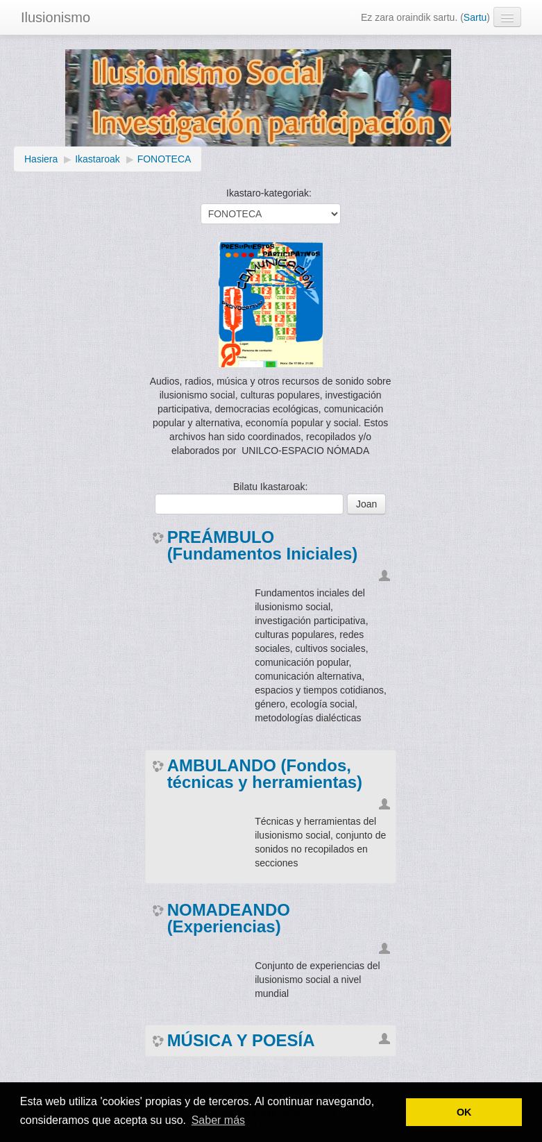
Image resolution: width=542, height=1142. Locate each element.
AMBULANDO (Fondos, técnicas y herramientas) (264, 774)
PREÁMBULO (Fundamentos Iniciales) (262, 545)
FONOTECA (164, 159)
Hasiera (41, 159)
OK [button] (464, 1112)
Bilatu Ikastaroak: (270, 486)
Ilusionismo (55, 17)
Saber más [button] (218, 1120)
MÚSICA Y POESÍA (241, 1040)
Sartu (475, 17)
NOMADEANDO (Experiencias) (228, 918)
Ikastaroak (97, 159)
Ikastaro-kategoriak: (269, 193)
